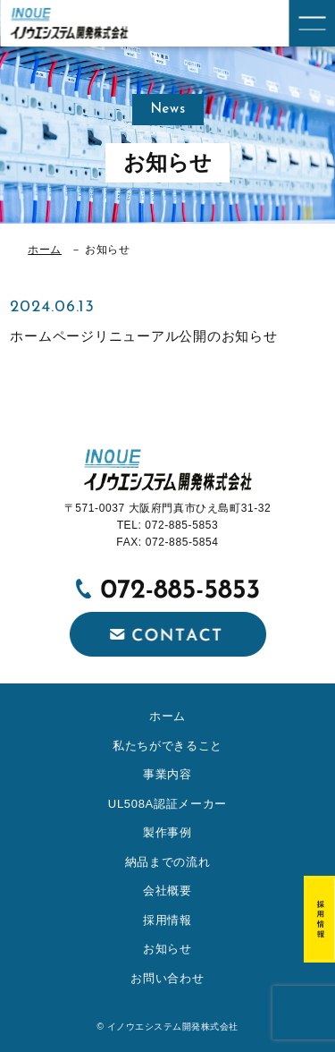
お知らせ (167, 948)
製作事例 (167, 832)
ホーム (45, 249)
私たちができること (167, 745)
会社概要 (167, 890)
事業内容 (167, 774)
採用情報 (167, 920)
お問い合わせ (167, 978)
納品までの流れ (168, 862)
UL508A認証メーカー (167, 804)
